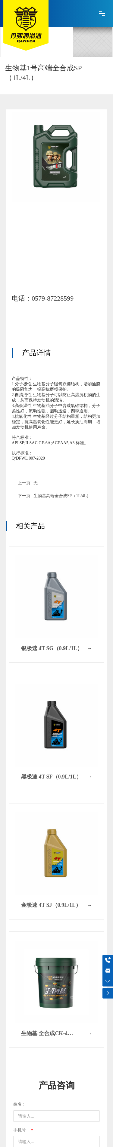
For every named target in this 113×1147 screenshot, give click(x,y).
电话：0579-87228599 (43, 298)
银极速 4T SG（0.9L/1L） (52, 648)
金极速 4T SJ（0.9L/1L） (51, 905)
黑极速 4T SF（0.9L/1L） (51, 777)
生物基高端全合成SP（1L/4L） (62, 496)
